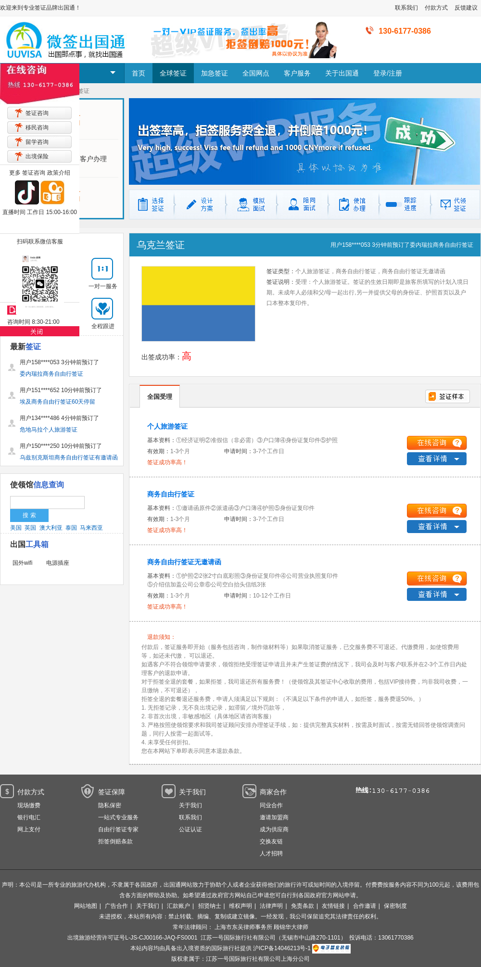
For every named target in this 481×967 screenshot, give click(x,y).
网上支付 (28, 829)
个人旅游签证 (167, 426)
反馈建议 (466, 7)
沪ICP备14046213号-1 (282, 948)
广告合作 (116, 906)
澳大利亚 (51, 527)
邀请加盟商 (274, 817)
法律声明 (271, 906)
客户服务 (297, 73)
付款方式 (436, 7)
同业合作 (271, 805)
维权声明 (240, 906)
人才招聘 (271, 853)
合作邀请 (364, 906)
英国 (30, 527)
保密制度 (395, 906)
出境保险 (37, 156)
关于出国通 (342, 73)
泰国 (71, 527)
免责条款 (302, 906)
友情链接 (333, 906)
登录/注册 (387, 73)
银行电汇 (28, 817)
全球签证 (173, 73)
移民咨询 (37, 127)
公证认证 (190, 829)
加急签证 (214, 73)
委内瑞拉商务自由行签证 (441, 245)
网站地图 (85, 906)
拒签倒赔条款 (115, 841)
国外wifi (22, 563)
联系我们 (406, 7)
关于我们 (190, 805)
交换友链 (271, 841)
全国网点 (255, 73)
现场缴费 (28, 805)
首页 (138, 73)
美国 (16, 527)
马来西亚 (91, 527)
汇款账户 (178, 906)
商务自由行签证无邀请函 (184, 562)
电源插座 (57, 563)
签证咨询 (37, 113)
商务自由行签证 (170, 494)
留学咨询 (37, 142)
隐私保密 (109, 805)
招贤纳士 (209, 906)
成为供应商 (274, 829)
